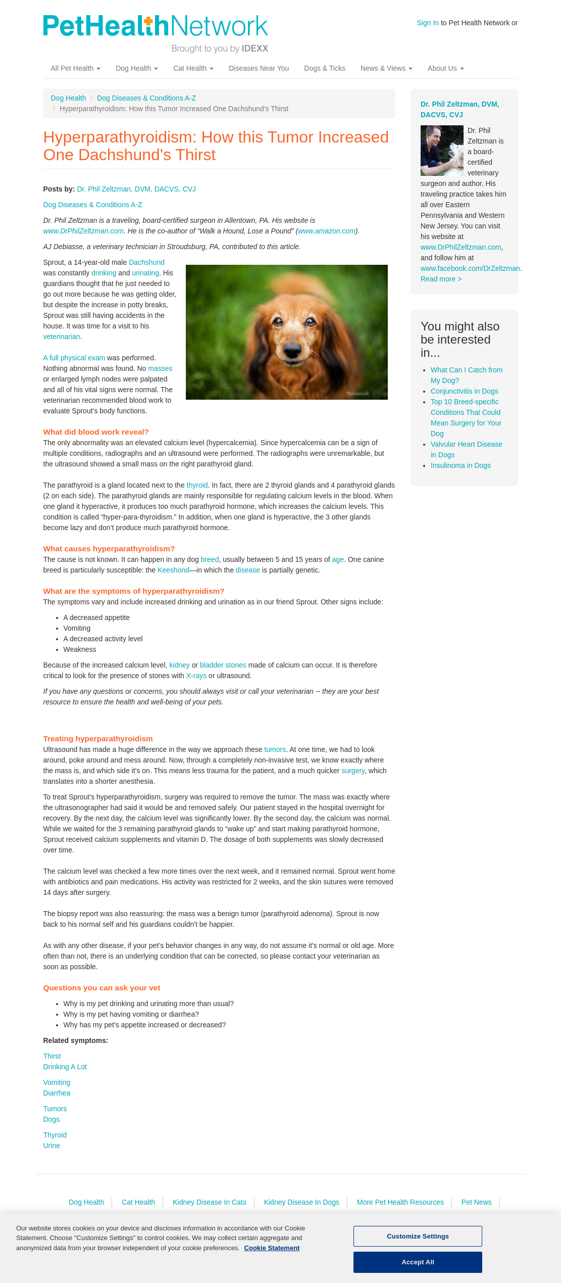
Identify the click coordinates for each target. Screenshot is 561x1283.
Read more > (441, 279)
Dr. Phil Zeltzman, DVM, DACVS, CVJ (136, 189)
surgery (353, 771)
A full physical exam (74, 358)
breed (210, 559)
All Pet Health (76, 68)
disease (248, 570)
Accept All (417, 1265)
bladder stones (223, 665)
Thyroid (55, 1135)
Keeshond (173, 570)
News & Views (387, 68)
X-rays (196, 676)
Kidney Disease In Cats (209, 1202)
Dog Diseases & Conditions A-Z (146, 98)
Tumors (55, 1109)
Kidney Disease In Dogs (301, 1202)
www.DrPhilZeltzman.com (83, 231)
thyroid (197, 485)
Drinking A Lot (65, 1067)
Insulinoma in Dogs (461, 465)
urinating (145, 273)
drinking (103, 273)
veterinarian (61, 336)
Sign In (428, 23)
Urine (51, 1146)
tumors (275, 749)
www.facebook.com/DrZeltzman (470, 268)
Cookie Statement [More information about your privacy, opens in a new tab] (272, 1251)
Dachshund (147, 262)
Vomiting (57, 1082)
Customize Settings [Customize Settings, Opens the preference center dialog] (418, 1239)
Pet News (477, 1202)
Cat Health (193, 68)
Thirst (52, 1056)
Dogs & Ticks (324, 68)
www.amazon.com (326, 231)
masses (160, 368)
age (338, 559)
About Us (446, 68)
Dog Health (137, 68)
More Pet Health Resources (400, 1202)
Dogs (51, 1119)
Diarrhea (57, 1093)
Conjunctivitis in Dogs (464, 391)
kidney (179, 665)
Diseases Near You (259, 68)
